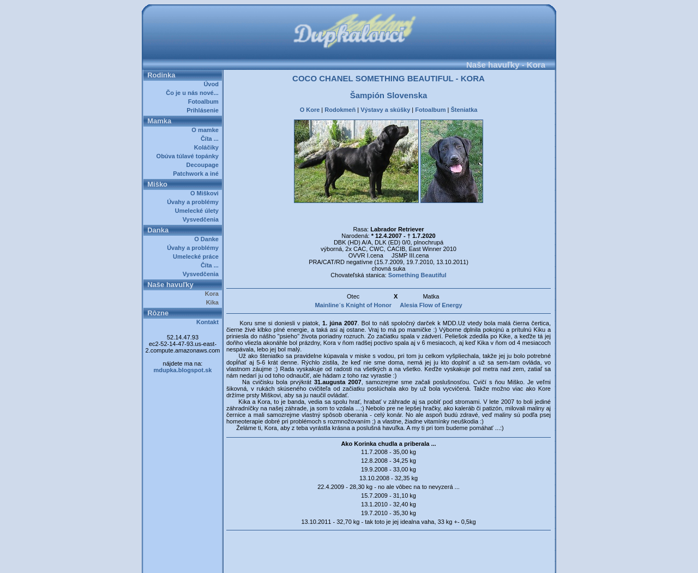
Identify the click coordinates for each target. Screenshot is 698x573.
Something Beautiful (417, 275)
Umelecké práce (197, 256)
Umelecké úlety (198, 210)
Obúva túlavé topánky (189, 156)
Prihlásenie (204, 110)
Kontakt (209, 322)
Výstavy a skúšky (385, 109)
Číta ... (211, 138)
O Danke (208, 239)
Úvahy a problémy (194, 202)
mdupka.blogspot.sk (183, 370)
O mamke (206, 130)
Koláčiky (208, 147)
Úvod (212, 84)
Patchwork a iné (197, 173)
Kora (213, 293)
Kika (214, 302)
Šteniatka (463, 109)
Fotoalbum (205, 101)
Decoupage (204, 165)
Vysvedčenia (202, 219)
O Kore (310, 109)
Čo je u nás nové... (194, 92)
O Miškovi (206, 193)
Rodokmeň (340, 109)
